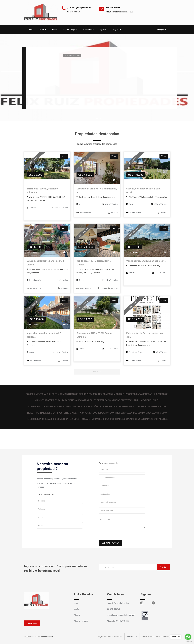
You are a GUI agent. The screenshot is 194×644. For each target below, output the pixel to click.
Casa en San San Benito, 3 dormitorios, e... (97, 190)
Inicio (31, 29)
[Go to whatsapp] (188, 637)
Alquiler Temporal (70, 29)
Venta (76, 609)
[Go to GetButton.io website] (188, 641)
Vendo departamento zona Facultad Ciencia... (45, 263)
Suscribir (163, 567)
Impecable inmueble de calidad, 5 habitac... (44, 335)
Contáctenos (88, 29)
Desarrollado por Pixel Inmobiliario (156, 636)
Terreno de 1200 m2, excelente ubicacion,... (42, 190)
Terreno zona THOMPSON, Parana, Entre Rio (95, 335)
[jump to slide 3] (100, 118)
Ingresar (103, 29)
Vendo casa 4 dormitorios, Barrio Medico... (94, 263)
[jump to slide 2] (97, 118)
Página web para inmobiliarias (110, 636)
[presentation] (118, 535)
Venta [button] (41, 29)
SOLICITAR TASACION (110, 543)
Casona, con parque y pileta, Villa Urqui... (143, 190)
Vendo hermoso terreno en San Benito (146, 261)
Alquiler (55, 29)
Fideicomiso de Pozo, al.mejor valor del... (145, 335)
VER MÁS (97, 372)
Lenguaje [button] (115, 29)
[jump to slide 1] (94, 118)
